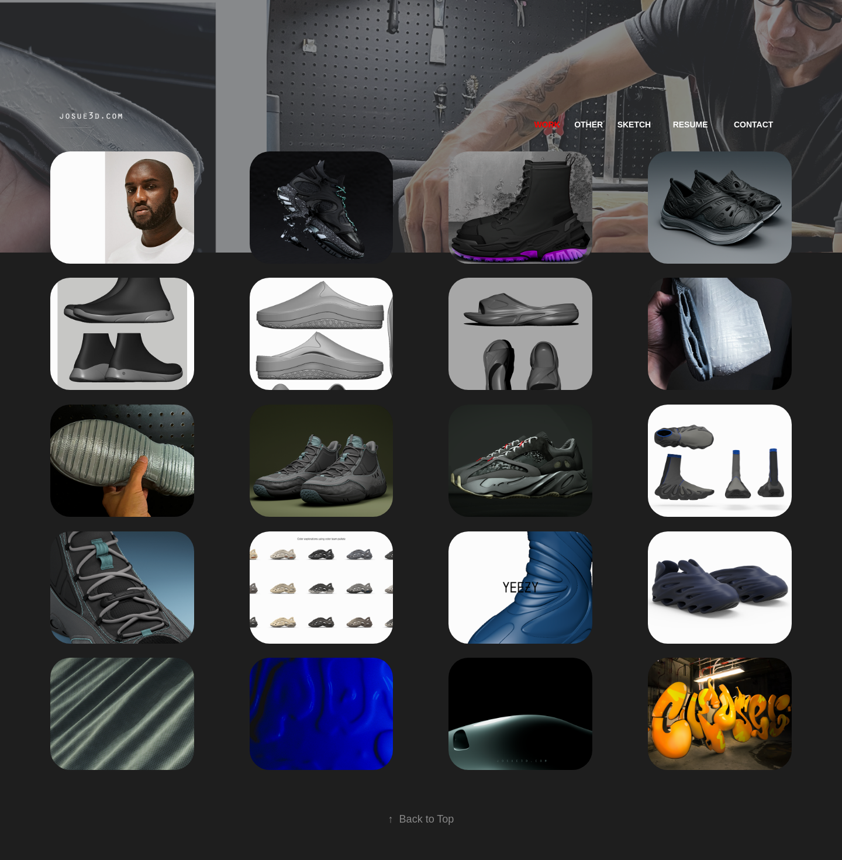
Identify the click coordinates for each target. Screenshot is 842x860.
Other (588, 124)
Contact (753, 124)
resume (690, 124)
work (547, 124)
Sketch (634, 124)
